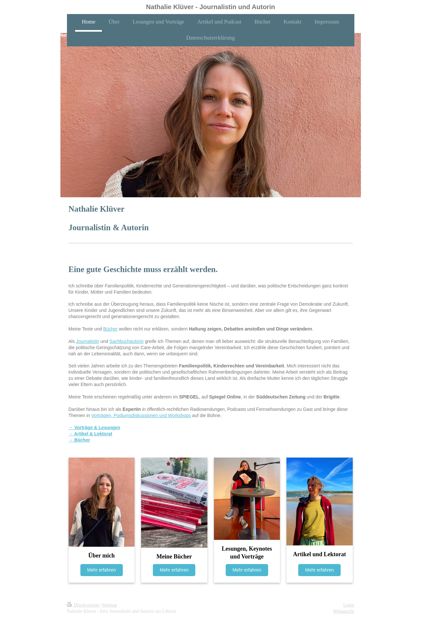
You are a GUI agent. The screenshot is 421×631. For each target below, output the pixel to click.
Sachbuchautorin (126, 341)
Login (348, 605)
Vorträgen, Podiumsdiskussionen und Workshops (141, 415)
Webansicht (343, 611)
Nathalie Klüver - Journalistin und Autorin (210, 6)
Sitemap (109, 605)
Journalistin (87, 341)
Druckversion (83, 605)
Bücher (110, 329)
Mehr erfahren (101, 570)
